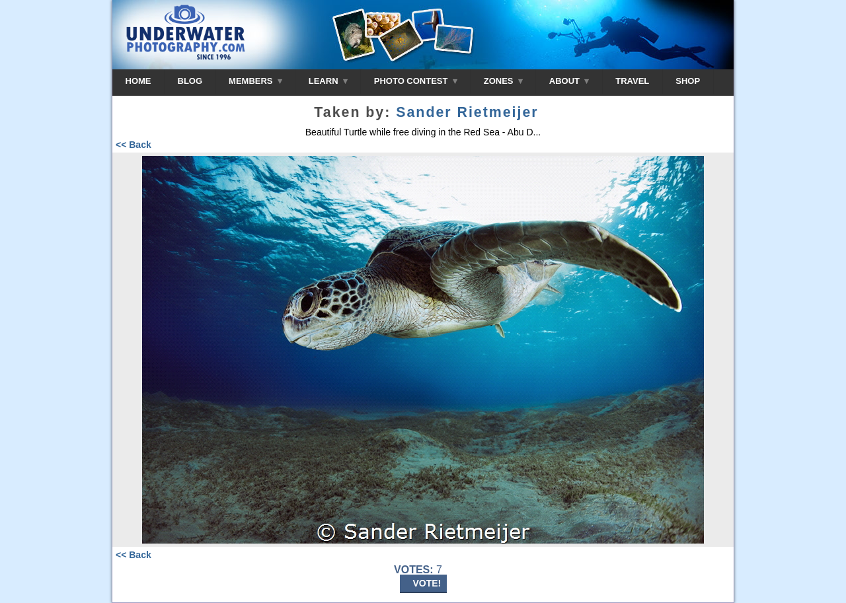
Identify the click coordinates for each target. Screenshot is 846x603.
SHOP (687, 81)
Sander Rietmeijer (467, 112)
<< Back (133, 144)
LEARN (328, 81)
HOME (138, 81)
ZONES (503, 81)
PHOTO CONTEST (415, 81)
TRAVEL (632, 81)
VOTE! (427, 583)
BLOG (190, 81)
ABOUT (569, 81)
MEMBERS (255, 81)
